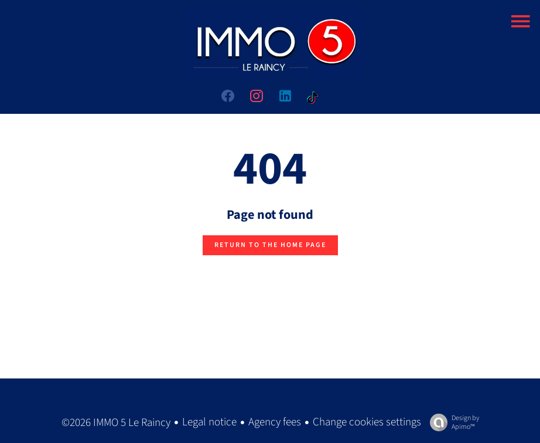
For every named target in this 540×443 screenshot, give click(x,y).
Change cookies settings (367, 422)
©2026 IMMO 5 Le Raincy (115, 423)
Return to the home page (270, 245)
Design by (451, 422)
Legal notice (209, 422)
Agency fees (274, 422)
